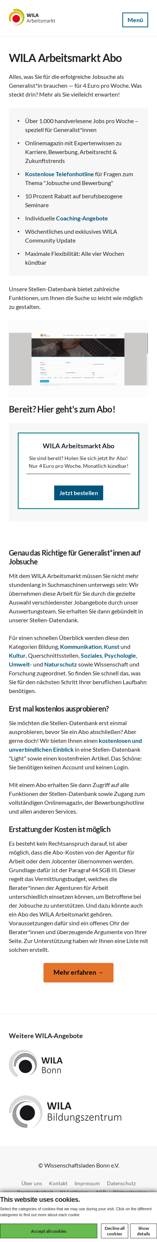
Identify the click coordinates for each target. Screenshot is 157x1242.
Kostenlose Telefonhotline (59, 173)
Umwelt (19, 664)
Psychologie (120, 655)
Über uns (31, 1183)
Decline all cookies (115, 1230)
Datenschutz (121, 1183)
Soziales (91, 655)
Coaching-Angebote (82, 218)
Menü (135, 19)
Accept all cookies (48, 1231)
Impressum (87, 1183)
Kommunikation (81, 646)
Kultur (17, 655)
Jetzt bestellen (78, 492)
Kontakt (58, 1183)
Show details (143, 1230)
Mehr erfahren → (78, 972)
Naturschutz (60, 664)
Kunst (111, 646)
